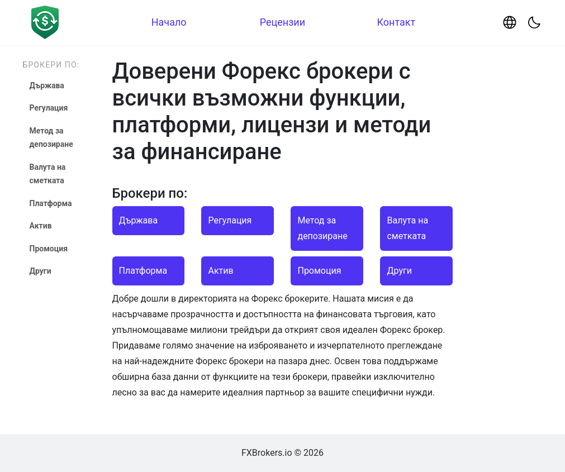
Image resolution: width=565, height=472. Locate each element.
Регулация (49, 107)
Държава (47, 85)
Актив (41, 225)
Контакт (396, 22)
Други (40, 270)
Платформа (51, 203)
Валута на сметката (48, 174)
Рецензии (282, 22)
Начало (169, 22)
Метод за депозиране (51, 137)
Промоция (49, 248)
